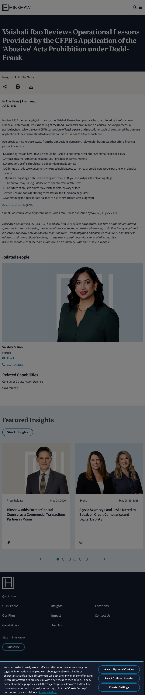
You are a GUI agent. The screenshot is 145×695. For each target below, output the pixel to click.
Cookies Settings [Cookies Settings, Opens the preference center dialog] (119, 687)
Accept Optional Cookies (119, 669)
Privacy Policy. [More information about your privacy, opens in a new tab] (48, 692)
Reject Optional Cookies (119, 678)
